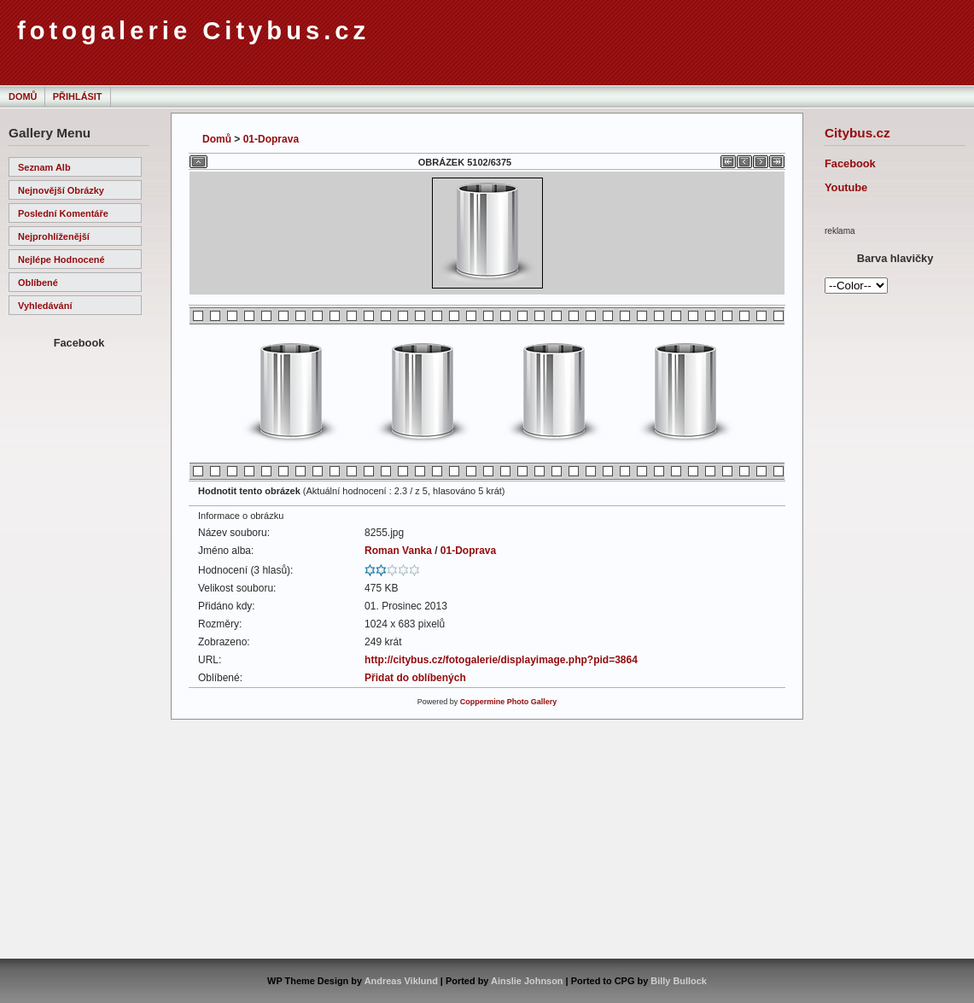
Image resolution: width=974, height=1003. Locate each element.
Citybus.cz (857, 132)
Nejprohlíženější (54, 236)
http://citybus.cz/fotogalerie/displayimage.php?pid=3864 (501, 660)
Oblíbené (38, 282)
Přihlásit (77, 96)
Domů (23, 96)
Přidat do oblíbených (415, 678)
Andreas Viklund (401, 981)
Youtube (846, 187)
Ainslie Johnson (527, 981)
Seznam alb (44, 167)
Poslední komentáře (63, 213)
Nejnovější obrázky (61, 190)
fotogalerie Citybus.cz (193, 30)
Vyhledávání (45, 305)
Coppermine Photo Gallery (508, 701)
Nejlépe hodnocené (61, 259)
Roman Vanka (398, 551)
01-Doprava (271, 139)
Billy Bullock (678, 981)
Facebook (850, 163)
